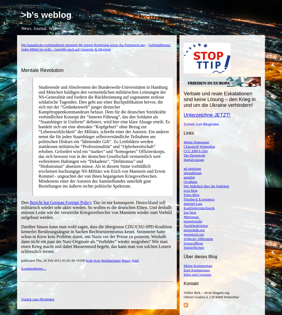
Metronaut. (191, 217)
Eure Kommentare (197, 270)
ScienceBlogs (193, 243)
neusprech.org (194, 234)
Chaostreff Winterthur (199, 146)
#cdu (89, 260)
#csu (97, 260)
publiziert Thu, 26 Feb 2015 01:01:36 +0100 (53, 260)
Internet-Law (193, 204)
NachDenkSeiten (196, 226)
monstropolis (193, 221)
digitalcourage (194, 160)
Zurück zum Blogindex (201, 124)
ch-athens (190, 182)
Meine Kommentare (198, 266)
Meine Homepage (196, 142)
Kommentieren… (33, 268)
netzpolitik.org (194, 230)
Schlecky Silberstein (198, 239)
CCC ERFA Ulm (196, 151)
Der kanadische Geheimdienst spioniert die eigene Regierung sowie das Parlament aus (83, 45)
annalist (189, 177)
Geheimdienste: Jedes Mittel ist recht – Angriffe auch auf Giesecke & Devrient (96, 47)
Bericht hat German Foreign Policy (60, 202)
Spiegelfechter (194, 248)
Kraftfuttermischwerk (199, 208)
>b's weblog (46, 15)
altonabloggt (193, 173)
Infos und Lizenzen (197, 274)
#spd (135, 260)
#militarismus (111, 260)
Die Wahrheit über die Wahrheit (206, 186)
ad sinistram (192, 168)
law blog (190, 212)
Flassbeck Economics (199, 199)
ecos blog (190, 190)
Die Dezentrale (194, 155)
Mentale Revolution (42, 70)
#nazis (126, 260)
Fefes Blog (191, 195)
